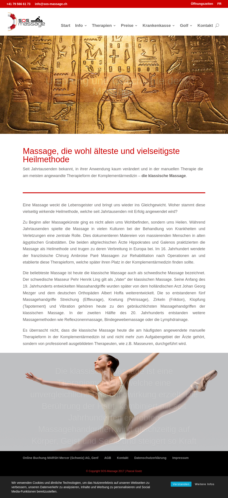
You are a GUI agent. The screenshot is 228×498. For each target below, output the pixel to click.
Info (79, 26)
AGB (107, 458)
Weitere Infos (204, 484)
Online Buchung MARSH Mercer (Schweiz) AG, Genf (60, 458)
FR (219, 3)
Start (65, 26)
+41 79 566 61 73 (18, 4)
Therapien (102, 26)
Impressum (180, 458)
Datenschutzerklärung (150, 458)
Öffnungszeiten (202, 3)
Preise (127, 26)
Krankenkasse (157, 26)
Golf (184, 26)
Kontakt (205, 26)
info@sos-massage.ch (51, 4)
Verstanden (181, 484)
